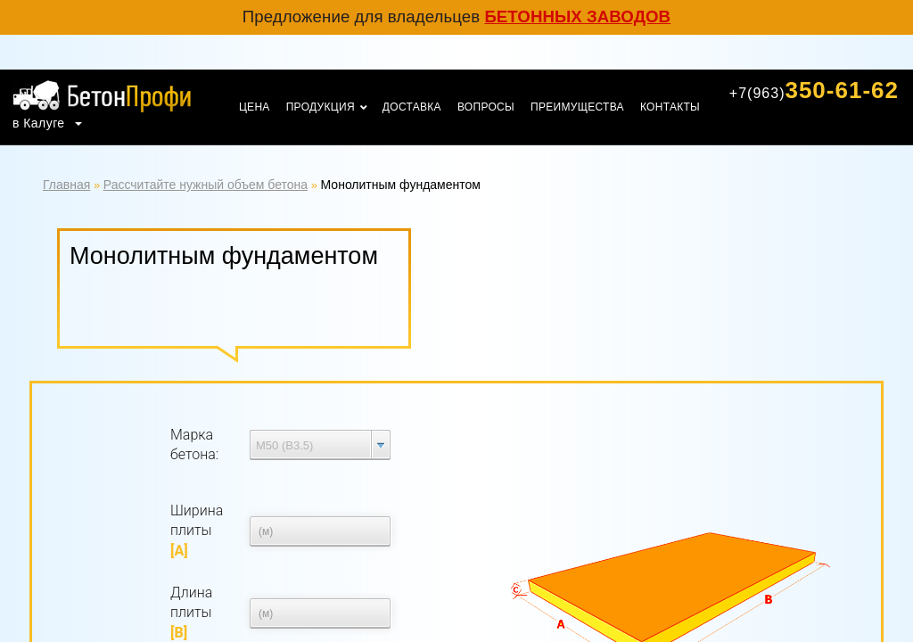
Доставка (411, 107)
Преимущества (577, 107)
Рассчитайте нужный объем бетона (205, 184)
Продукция (320, 107)
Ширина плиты (196, 530)
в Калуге (40, 123)
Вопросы (485, 107)
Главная (66, 184)
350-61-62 (814, 90)
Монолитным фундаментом (401, 184)
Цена (254, 107)
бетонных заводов (577, 16)
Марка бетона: (194, 444)
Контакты (670, 107)
